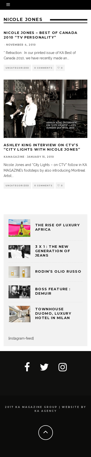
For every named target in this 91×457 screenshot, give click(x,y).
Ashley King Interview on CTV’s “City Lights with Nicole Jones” (42, 147)
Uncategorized (17, 68)
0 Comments (43, 68)
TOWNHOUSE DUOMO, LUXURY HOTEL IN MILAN (53, 313)
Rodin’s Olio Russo (58, 271)
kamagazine (14, 156)
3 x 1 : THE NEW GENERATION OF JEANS (52, 251)
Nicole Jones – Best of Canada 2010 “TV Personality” (41, 35)
